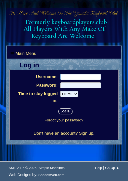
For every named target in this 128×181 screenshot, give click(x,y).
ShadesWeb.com (51, 175)
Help (98, 168)
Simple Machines (51, 168)
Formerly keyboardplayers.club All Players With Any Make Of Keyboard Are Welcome (64, 29)
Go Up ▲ (112, 168)
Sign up (86, 133)
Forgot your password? (64, 120)
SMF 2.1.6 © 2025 (22, 168)
